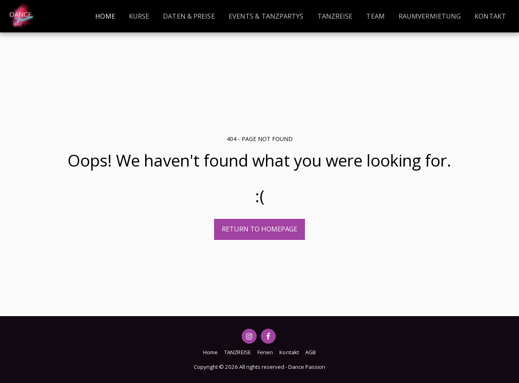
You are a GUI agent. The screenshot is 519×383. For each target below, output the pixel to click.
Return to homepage (259, 228)
